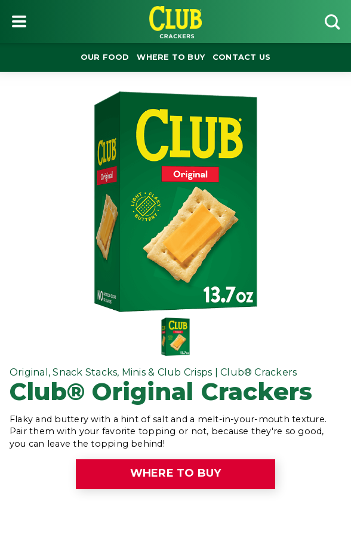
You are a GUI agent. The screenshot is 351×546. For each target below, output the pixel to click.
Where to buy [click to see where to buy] (175, 473)
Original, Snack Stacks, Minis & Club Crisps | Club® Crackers (153, 372)
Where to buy (171, 57)
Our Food (105, 57)
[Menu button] (19, 21)
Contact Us (241, 57)
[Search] (332, 21)
